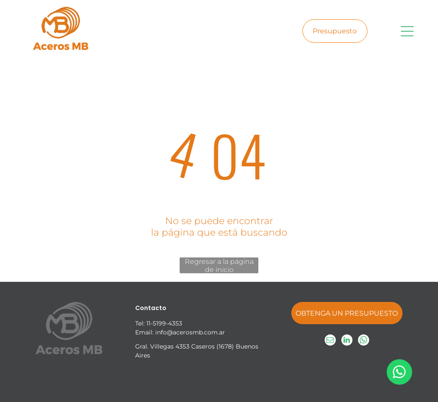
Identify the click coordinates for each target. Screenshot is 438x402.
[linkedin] (346, 341)
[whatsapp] (363, 341)
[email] (330, 341)
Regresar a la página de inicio (219, 265)
